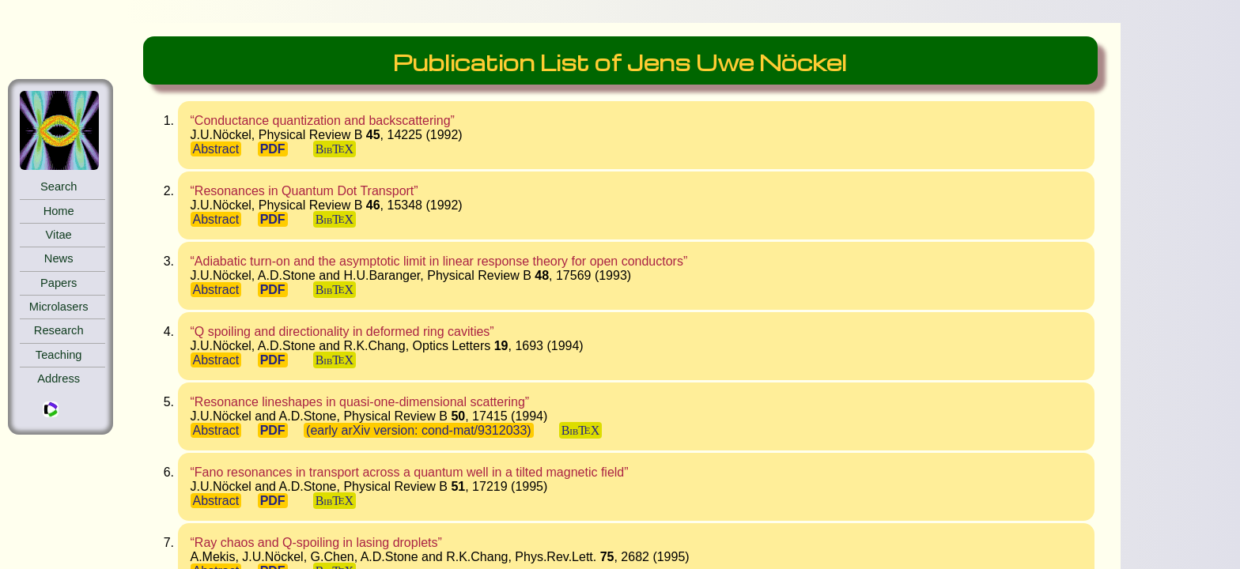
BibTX (335, 149)
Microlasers (59, 306)
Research (59, 330)
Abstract (216, 149)
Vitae (59, 234)
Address (58, 378)
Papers (58, 283)
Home (58, 211)
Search (58, 186)
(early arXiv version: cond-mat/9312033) (418, 430)
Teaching (59, 355)
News (59, 258)
